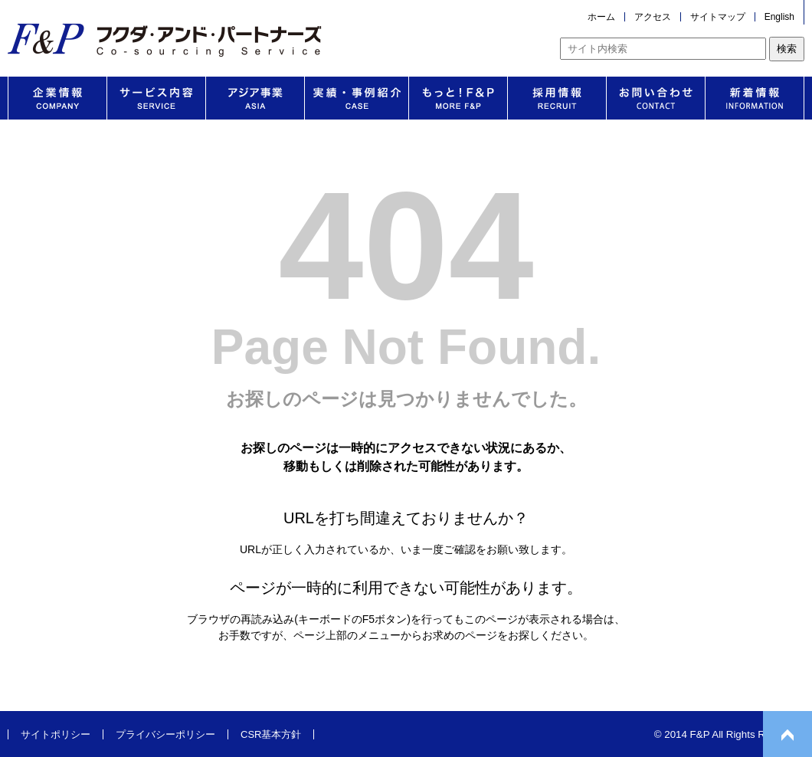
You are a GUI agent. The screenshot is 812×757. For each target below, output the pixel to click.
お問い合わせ (656, 98)
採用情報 (557, 98)
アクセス (652, 16)
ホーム (601, 16)
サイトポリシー (55, 734)
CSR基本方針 (271, 734)
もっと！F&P (458, 98)
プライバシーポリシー (165, 734)
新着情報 (755, 98)
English (779, 16)
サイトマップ (717, 16)
